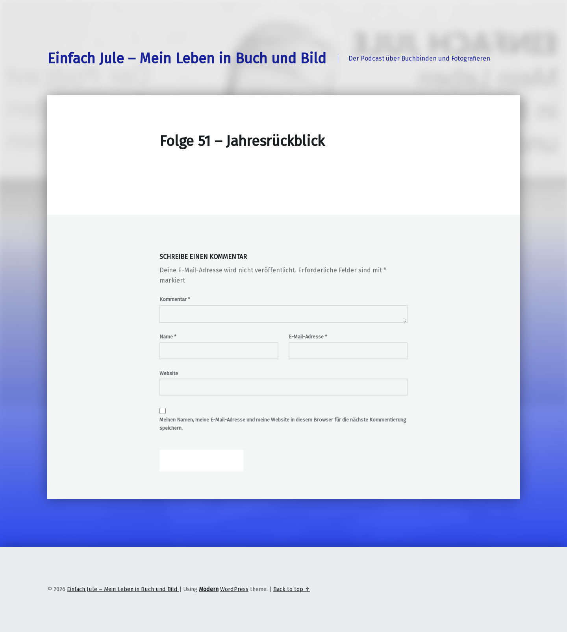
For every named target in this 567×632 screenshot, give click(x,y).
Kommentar (174, 299)
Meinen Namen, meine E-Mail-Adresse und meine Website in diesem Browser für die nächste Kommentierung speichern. (282, 424)
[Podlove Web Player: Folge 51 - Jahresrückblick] (283, 172)
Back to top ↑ (291, 589)
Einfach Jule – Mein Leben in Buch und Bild (186, 58)
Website (168, 373)
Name (167, 337)
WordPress (234, 589)
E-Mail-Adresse (308, 337)
